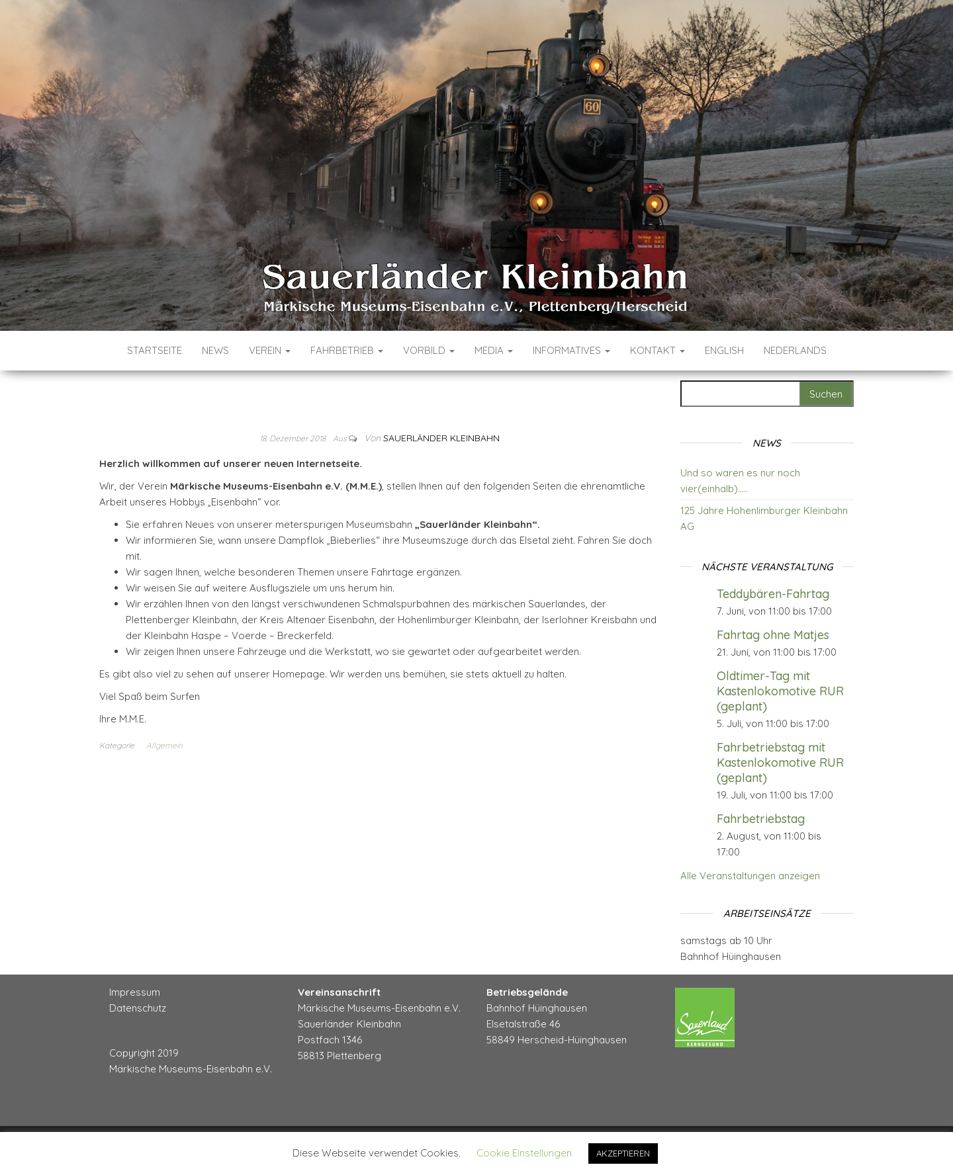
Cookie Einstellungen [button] (524, 1153)
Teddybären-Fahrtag (773, 593)
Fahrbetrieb (346, 350)
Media (494, 350)
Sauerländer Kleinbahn (441, 438)
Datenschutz (137, 1008)
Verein (270, 350)
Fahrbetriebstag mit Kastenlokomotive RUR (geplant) (780, 762)
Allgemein (164, 745)
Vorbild (429, 350)
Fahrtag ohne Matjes (773, 634)
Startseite (154, 350)
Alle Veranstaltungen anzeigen (750, 875)
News (215, 350)
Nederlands (795, 350)
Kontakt (657, 350)
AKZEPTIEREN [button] (623, 1153)
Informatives (571, 350)
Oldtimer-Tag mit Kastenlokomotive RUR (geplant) (780, 691)
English (724, 350)
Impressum (134, 992)
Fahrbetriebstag (761, 818)
